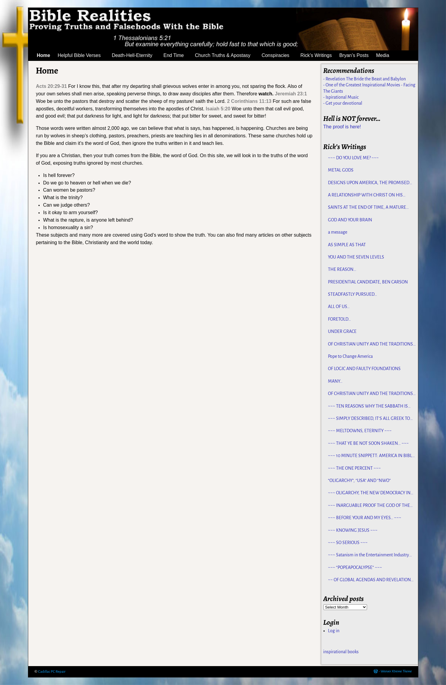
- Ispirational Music (341, 97)
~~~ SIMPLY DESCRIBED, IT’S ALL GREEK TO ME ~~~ (369, 418)
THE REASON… (342, 269)
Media (386, 55)
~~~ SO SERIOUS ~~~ (348, 542)
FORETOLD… (339, 319)
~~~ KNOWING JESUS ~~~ (353, 530)
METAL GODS (340, 170)
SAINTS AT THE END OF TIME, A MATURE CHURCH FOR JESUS (367, 207)
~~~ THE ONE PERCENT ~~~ (354, 468)
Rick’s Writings (316, 55)
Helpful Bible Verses (83, 55)
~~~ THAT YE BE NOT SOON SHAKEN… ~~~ (368, 443)
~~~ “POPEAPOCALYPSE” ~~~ (355, 567)
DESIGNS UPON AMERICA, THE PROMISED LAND (368, 183)
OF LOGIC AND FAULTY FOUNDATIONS (364, 368)
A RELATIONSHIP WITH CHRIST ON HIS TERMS (365, 195)
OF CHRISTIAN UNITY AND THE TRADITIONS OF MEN (370, 344)
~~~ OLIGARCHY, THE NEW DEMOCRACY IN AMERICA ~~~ (369, 493)
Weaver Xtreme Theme (396, 671)
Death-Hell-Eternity (135, 55)
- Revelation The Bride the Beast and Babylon (364, 78)
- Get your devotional (342, 103)
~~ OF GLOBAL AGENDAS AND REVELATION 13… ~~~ (369, 580)
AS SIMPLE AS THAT (347, 244)
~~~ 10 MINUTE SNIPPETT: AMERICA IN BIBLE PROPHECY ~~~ (371, 456)
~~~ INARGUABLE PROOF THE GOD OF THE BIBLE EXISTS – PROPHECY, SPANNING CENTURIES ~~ (369, 505)
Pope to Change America (350, 356)
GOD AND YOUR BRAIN (350, 219)
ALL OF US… (339, 306)
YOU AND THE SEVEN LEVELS (356, 257)
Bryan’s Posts (354, 55)
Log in (333, 630)
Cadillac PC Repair (51, 672)
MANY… (335, 381)
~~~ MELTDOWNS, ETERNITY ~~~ (360, 430)
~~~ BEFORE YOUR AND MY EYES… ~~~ (364, 517)
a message (337, 232)
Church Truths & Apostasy (226, 55)
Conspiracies (279, 55)
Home (43, 55)
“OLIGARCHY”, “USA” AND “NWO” (359, 480)
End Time (177, 55)
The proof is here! (342, 126)
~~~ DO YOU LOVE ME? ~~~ (353, 157)
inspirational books (341, 651)
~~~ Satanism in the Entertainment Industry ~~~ (368, 555)
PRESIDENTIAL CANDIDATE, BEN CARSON (368, 282)
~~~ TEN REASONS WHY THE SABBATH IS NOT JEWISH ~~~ (368, 406)
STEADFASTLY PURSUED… (352, 294)
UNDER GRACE (342, 331)
